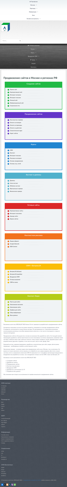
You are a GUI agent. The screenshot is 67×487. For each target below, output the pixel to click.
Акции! (33, 63)
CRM (11, 150)
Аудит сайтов (14, 133)
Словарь (3, 443)
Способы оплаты (5, 434)
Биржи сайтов (14, 219)
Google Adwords (14, 244)
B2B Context (13, 246)
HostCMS (3, 388)
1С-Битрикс (4, 385)
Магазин (33, 5)
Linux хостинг (14, 183)
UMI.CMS (3, 389)
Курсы (33, 52)
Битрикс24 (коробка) (16, 274)
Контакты (33, 67)
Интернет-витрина (15, 95)
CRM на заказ (14, 282)
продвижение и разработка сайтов (32, 480)
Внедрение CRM (33, 56)
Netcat (2, 394)
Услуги (33, 49)
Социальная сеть (15, 105)
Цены (33, 60)
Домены (12, 180)
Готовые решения (33, 45)
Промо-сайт (13, 89)
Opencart (3, 471)
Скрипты (3, 426)
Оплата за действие (16, 128)
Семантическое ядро (16, 130)
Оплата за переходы (16, 125)
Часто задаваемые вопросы (7, 440)
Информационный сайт (17, 103)
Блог (33, 15)
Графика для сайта (15, 310)
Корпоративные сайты (16, 210)
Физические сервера (16, 191)
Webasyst (3, 392)
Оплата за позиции (15, 122)
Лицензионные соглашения (7, 437)
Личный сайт (14, 100)
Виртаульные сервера (16, 188)
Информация (33, 12)
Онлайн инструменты (33, 18)
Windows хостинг (15, 186)
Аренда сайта (14, 216)
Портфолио (33, 1)
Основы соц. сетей (15, 163)
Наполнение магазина (16, 304)
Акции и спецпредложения (7, 439)
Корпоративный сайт (16, 92)
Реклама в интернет (16, 158)
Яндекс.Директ (14, 241)
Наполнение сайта (15, 307)
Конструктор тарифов (16, 120)
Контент (12, 153)
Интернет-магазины (16, 213)
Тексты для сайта (15, 302)
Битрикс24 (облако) (15, 271)
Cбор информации (15, 312)
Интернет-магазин (15, 97)
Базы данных (14, 315)
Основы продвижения (16, 161)
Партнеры (33, 8)
